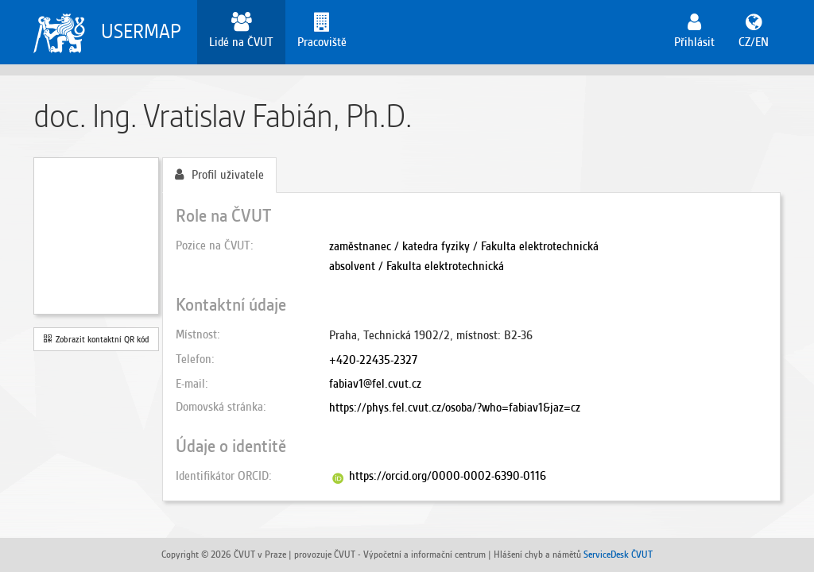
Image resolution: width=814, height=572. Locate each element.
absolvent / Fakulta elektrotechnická (416, 266)
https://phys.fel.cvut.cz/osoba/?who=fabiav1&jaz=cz (454, 407)
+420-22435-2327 (373, 360)
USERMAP (141, 31)
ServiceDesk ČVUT (618, 554)
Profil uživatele (219, 175)
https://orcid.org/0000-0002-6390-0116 (447, 476)
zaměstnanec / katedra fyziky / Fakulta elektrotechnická (464, 246)
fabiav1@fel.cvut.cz (375, 384)
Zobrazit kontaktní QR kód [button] (96, 339)
